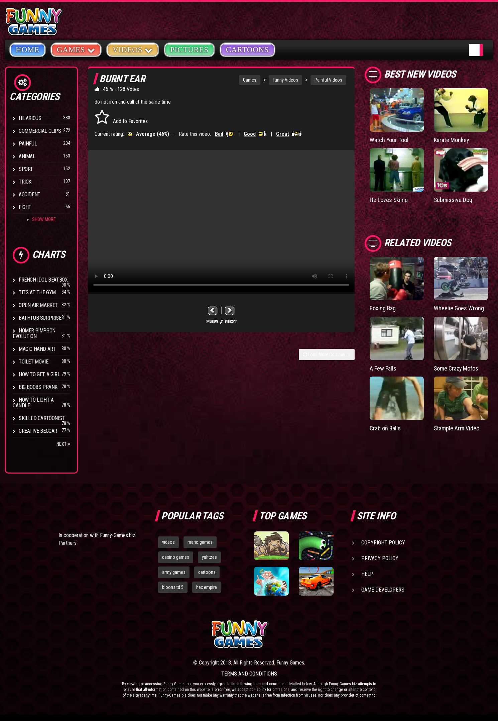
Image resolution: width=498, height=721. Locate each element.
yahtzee (209, 557)
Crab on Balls (385, 428)
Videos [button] (133, 49)
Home (27, 49)
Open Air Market (38, 305)
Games (249, 80)
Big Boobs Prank (38, 387)
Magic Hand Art (37, 349)
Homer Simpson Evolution (34, 333)
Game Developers (382, 590)
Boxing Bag (383, 308)
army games (173, 572)
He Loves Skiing (389, 199)
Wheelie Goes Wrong (459, 308)
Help (367, 574)
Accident (29, 194)
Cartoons (247, 49)
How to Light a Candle (33, 403)
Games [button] (76, 49)
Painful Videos (328, 80)
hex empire (206, 587)
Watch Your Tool (389, 139)
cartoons (207, 572)
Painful (28, 143)
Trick (25, 182)
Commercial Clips (40, 131)
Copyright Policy (383, 542)
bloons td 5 (172, 587)
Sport (26, 169)
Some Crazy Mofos (456, 368)
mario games (200, 542)
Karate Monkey (451, 139)
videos (168, 542)
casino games (175, 557)
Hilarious (30, 118)
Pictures (189, 49)
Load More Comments (326, 354)
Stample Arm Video (457, 428)
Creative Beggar (38, 431)
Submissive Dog (453, 199)
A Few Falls (383, 368)
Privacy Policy (379, 558)
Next (63, 444)
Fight (25, 207)
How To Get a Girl (39, 374)
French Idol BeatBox (43, 280)
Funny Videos (285, 80)
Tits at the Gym (37, 292)
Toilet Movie (33, 361)
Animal (27, 156)
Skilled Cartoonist (42, 418)
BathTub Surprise (40, 318)
